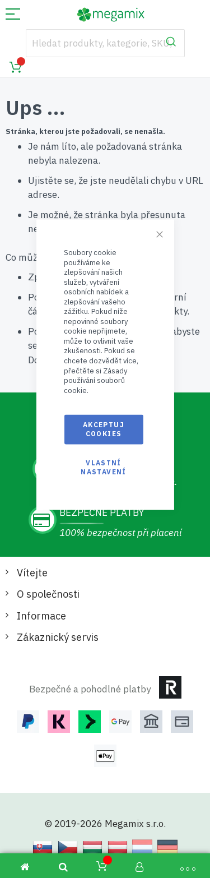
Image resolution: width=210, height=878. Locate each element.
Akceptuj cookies (103, 429)
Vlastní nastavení (103, 466)
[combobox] (105, 43)
